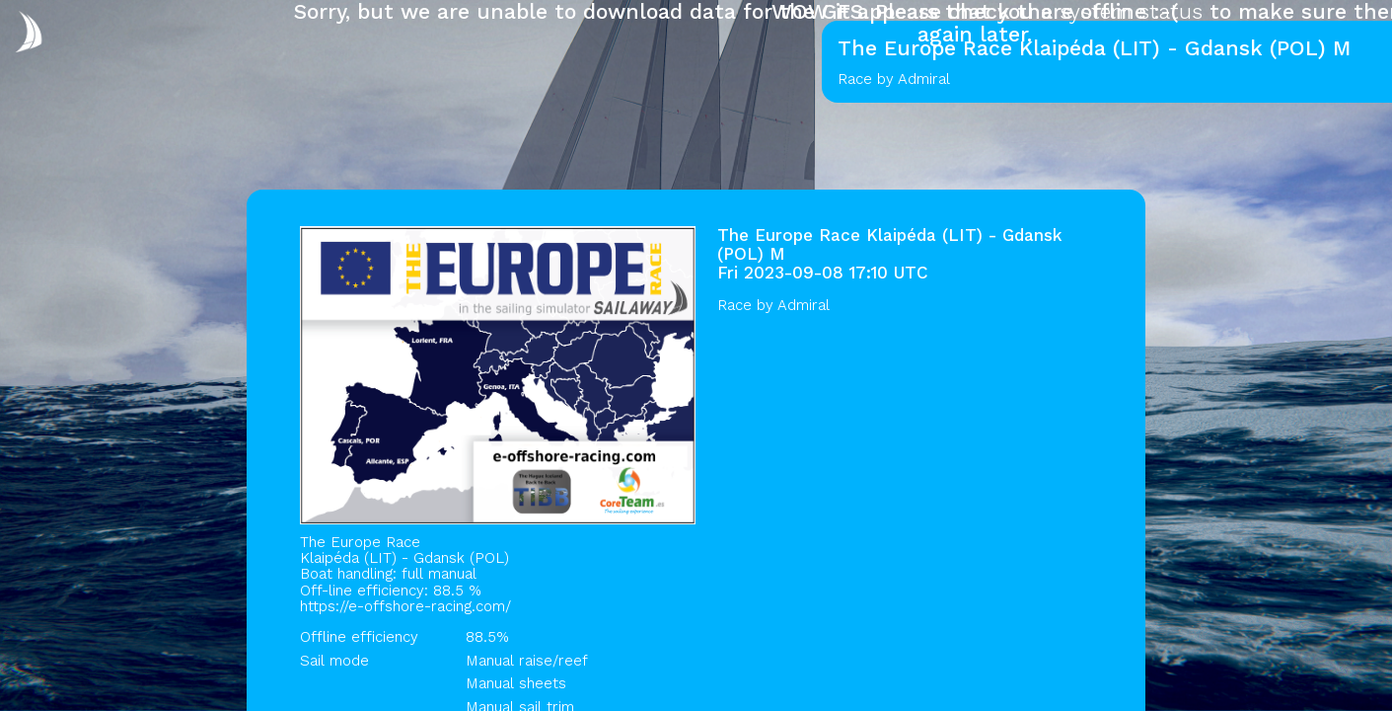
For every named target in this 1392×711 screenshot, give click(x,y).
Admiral (803, 305)
